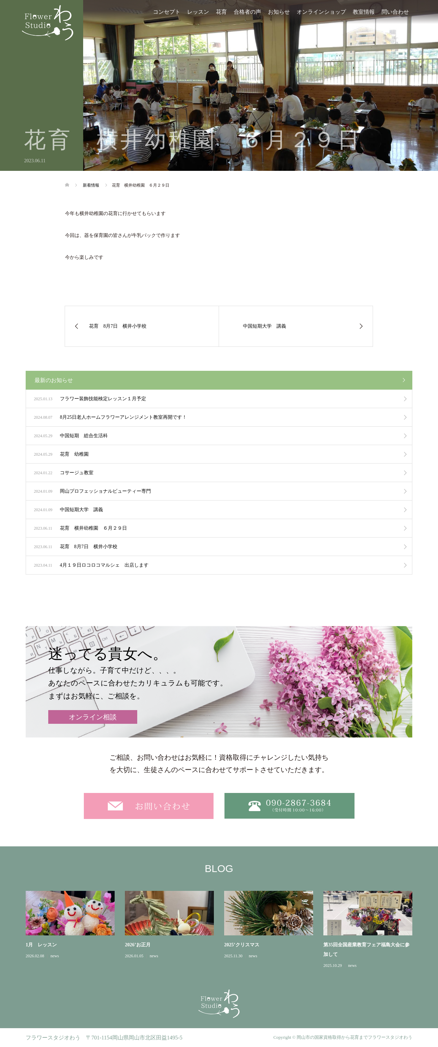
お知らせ (279, 12)
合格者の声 (247, 12)
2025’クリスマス (241, 944)
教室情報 (364, 12)
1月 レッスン (41, 944)
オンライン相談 (93, 717)
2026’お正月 (138, 944)
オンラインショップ (321, 12)
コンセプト (166, 12)
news (54, 956)
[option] (224, 930)
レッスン (198, 12)
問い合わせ (395, 12)
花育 (221, 12)
